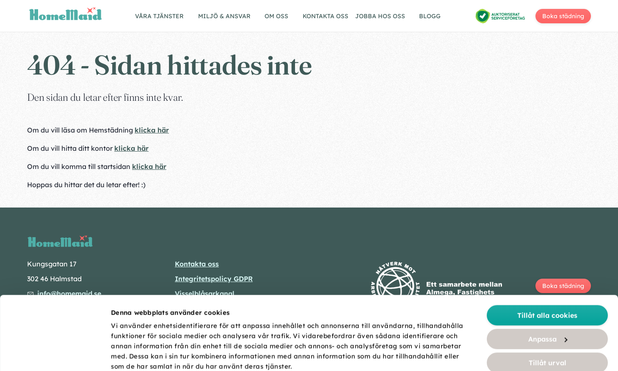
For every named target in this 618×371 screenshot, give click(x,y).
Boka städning (563, 16)
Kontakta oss (325, 16)
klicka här (152, 130)
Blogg (430, 16)
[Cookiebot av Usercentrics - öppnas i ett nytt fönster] (55, 354)
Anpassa (548, 270)
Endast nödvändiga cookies (547, 317)
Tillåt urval (547, 294)
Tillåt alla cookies (547, 246)
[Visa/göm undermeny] (163, 17)
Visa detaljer (475, 355)
